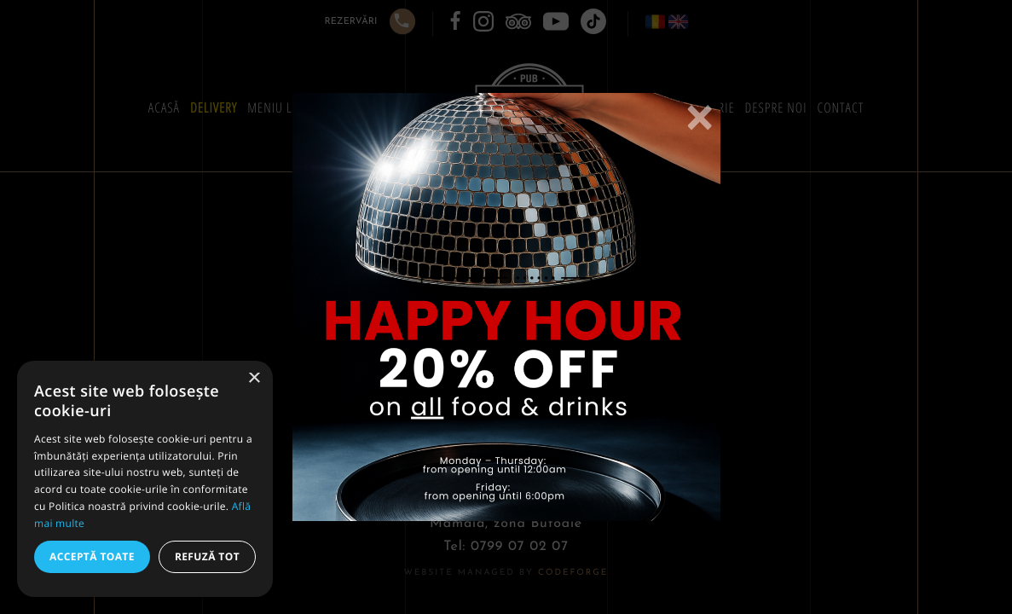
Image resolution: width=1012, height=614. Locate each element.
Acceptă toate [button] (92, 556)
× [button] (253, 379)
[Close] (698, 118)
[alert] (145, 479)
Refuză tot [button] (207, 556)
